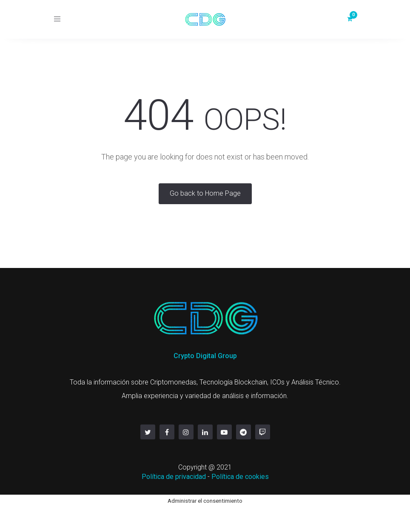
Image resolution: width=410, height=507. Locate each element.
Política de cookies (240, 477)
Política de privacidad (174, 477)
